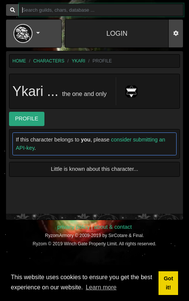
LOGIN (116, 33)
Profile (26, 119)
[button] (34, 33)
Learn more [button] (101, 287)
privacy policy (73, 227)
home (19, 61)
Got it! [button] (168, 282)
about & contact (113, 227)
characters (48, 61)
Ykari (78, 61)
